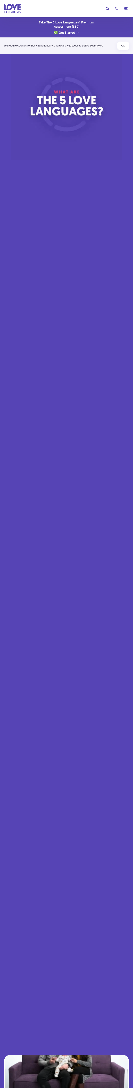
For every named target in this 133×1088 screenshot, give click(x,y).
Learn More (96, 45)
